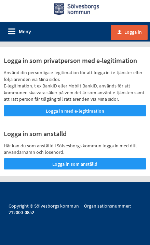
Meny (25, 31)
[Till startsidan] (76, 9)
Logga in (130, 32)
